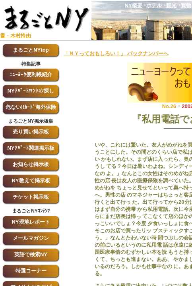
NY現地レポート (31, 222)
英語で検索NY (30, 254)
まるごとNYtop (30, 50)
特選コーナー (31, 271)
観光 (171, 5)
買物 (186, 5)
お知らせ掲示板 (31, 164)
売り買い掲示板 (31, 132)
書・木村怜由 (15, 36)
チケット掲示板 (31, 197)
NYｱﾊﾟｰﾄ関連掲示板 (30, 148)
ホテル (154, 5)
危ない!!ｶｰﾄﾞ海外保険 (31, 107)
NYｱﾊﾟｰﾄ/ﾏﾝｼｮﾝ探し (31, 91)
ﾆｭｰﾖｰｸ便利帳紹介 (31, 74)
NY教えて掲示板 (31, 181)
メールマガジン (31, 238)
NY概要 (133, 5)
